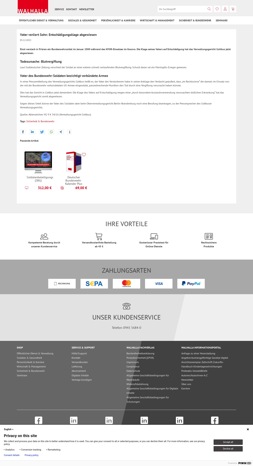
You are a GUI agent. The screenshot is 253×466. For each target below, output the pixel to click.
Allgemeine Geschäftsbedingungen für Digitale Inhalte (152, 390)
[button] (22, 131)
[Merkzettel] (217, 9)
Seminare (22, 375)
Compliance (132, 366)
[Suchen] (209, 9)
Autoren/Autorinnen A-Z (194, 375)
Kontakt (71, 9)
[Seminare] (221, 20)
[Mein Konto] (225, 9)
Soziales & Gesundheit (29, 357)
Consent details (12, 455)
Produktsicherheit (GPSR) (140, 357)
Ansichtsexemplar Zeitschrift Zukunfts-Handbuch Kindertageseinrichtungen (202, 364)
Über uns (186, 384)
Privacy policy (31, 455)
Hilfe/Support (79, 353)
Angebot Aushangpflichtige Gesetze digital (204, 357)
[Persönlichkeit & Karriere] (118, 20)
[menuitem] (59, 9)
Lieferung (77, 366)
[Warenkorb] (233, 9)
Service (59, 9)
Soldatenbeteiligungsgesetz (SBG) (40, 178)
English (9, 429)
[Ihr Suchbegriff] (185, 9)
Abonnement (79, 370)
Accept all (228, 442)
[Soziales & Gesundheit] (82, 20)
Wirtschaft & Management (31, 366)
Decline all (228, 448)
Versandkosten (80, 362)
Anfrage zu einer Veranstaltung (198, 353)
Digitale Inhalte (80, 375)
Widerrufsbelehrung (137, 384)
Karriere (185, 388)
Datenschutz (133, 370)
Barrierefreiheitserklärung (140, 353)
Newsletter (86, 9)
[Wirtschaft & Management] (157, 20)
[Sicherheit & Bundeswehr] (195, 20)
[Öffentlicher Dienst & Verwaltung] (41, 20)
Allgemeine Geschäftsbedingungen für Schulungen (147, 399)
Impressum (132, 362)
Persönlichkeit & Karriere (30, 362)
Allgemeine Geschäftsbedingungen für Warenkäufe (147, 377)
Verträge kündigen (82, 379)
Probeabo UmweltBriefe (194, 370)
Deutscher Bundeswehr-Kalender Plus (73, 180)
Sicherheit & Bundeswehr (40, 121)
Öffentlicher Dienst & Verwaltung (35, 353)
